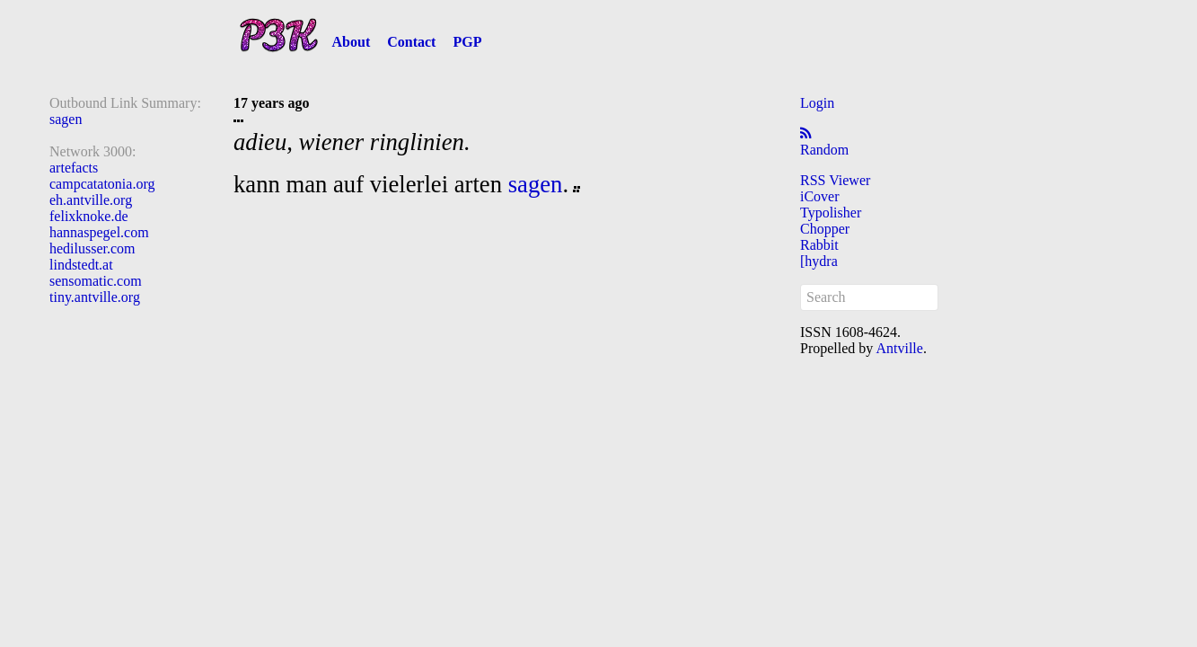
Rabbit (819, 245)
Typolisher (830, 212)
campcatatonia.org (101, 183)
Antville (899, 348)
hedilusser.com (92, 248)
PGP (467, 41)
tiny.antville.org (94, 297)
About (351, 41)
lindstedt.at (81, 264)
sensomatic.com (95, 280)
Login (817, 103)
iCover (820, 196)
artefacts (73, 167)
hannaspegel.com (99, 232)
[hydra (819, 261)
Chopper (824, 228)
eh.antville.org (90, 200)
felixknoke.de (88, 216)
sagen (65, 119)
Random (824, 149)
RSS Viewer (835, 180)
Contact (411, 41)
